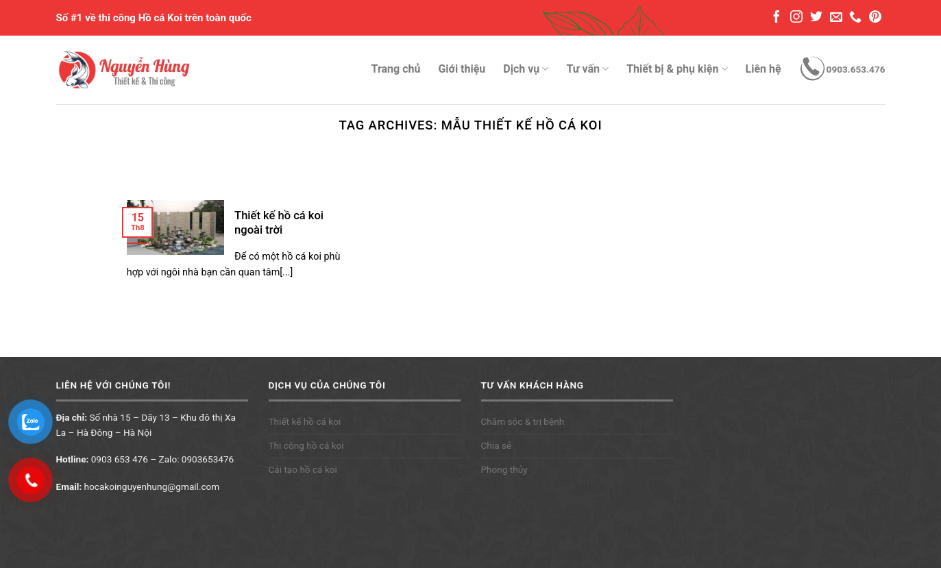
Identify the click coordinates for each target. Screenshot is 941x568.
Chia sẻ (496, 445)
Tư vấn (587, 69)
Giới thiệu (461, 68)
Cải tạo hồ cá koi (303, 469)
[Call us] (855, 18)
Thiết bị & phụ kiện (676, 69)
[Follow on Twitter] (816, 18)
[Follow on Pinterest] (875, 18)
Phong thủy (504, 469)
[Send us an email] (836, 18)
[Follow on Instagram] (796, 18)
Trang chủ (396, 68)
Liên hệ (763, 68)
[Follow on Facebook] (776, 18)
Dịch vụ (525, 69)
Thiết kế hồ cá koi (305, 421)
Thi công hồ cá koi (306, 445)
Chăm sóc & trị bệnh (523, 421)
